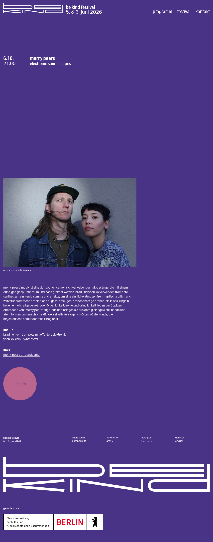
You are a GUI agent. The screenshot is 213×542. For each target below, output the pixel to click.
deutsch (180, 437)
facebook (146, 441)
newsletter (112, 437)
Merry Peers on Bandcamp (21, 354)
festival (184, 11)
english (179, 441)
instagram (146, 437)
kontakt (203, 11)
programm (162, 11)
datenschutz (79, 441)
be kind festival (11, 437)
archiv (109, 441)
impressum (78, 437)
